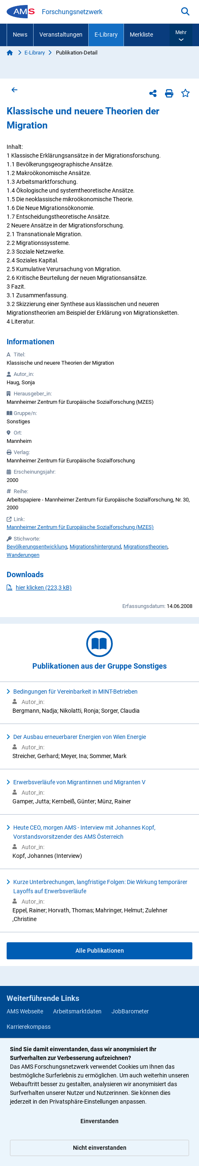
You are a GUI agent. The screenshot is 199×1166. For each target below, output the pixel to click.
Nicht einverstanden (99, 1147)
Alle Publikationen (99, 950)
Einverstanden (99, 1121)
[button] (181, 35)
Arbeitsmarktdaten (77, 1011)
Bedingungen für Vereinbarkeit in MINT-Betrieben (75, 691)
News (20, 34)
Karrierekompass (29, 1026)
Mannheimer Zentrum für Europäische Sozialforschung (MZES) (80, 527)
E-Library (106, 34)
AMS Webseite (25, 1011)
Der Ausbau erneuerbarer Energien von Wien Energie (79, 737)
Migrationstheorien (145, 546)
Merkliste (141, 34)
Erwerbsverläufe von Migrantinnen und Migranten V (79, 782)
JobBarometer (130, 1011)
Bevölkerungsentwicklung (37, 546)
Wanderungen (23, 555)
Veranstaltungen (61, 34)
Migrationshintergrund (95, 546)
